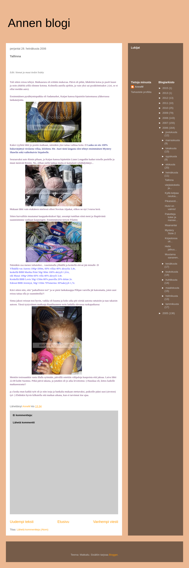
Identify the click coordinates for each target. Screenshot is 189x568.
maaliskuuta (172, 287)
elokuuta (170, 164)
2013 (165, 93)
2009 (165, 112)
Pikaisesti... (171, 201)
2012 (165, 97)
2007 (165, 122)
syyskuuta (171, 156)
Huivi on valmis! (170, 207)
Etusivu (63, 522)
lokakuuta (171, 148)
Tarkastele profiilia (141, 92)
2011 (165, 103)
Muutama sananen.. (172, 256)
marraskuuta (173, 140)
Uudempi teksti (21, 522)
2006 (165, 127)
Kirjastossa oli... (171, 240)
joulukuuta (171, 132)
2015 (165, 88)
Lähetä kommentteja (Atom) (32, 529)
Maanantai (171, 225)
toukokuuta (172, 271)
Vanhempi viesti (105, 522)
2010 (165, 107)
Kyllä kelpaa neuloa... (172, 194)
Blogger (113, 554)
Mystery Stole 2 (170, 232)
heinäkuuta (172, 172)
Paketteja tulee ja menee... (171, 217)
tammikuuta (172, 304)
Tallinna (169, 180)
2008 (165, 118)
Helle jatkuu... (171, 248)
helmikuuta (172, 295)
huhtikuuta (171, 279)
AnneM (139, 86)
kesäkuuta (171, 263)
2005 (165, 313)
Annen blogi (39, 23)
